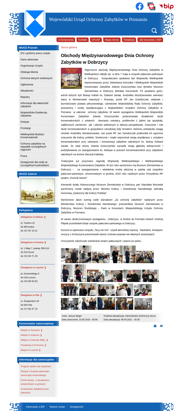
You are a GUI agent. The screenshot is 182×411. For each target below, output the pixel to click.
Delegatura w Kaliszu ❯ (33, 217)
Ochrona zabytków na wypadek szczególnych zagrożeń (33, 146)
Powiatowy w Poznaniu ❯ (33, 345)
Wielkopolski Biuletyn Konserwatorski (32, 136)
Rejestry (25, 97)
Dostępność (76, 406)
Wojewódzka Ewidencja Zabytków (34, 114)
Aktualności (27, 90)
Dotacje (25, 121)
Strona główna (69, 47)
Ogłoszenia (27, 84)
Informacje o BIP (35, 406)
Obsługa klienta (29, 72)
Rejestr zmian (57, 406)
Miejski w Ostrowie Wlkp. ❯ (34, 340)
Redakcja (129, 39)
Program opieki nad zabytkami (36, 366)
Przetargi (26, 128)
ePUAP (96, 39)
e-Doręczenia (65, 39)
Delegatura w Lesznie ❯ (33, 267)
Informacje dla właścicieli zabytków (34, 105)
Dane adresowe (29, 59)
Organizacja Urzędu (32, 65)
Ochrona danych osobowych (36, 78)
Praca (24, 156)
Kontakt (82, 39)
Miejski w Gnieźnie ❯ (31, 335)
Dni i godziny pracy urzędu (35, 53)
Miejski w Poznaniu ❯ (31, 330)
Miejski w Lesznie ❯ (31, 350)
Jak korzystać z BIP (150, 39)
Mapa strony (112, 39)
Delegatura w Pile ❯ (31, 295)
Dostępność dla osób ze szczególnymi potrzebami (35, 164)
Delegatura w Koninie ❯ (33, 242)
